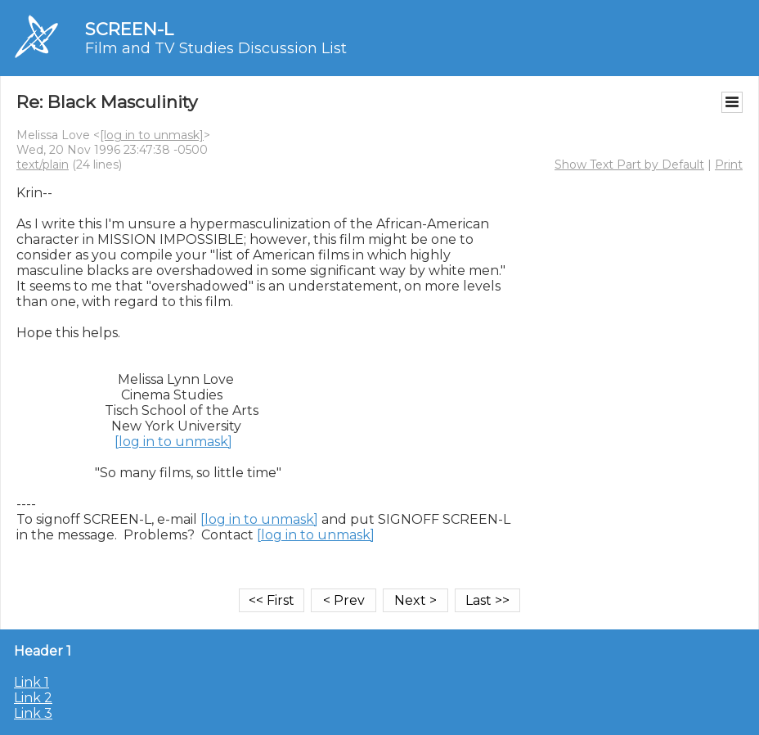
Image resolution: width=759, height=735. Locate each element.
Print (729, 164)
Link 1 (31, 682)
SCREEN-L (129, 29)
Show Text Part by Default (629, 164)
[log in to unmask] (152, 135)
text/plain (42, 164)
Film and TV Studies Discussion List (216, 48)
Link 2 (33, 698)
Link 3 (33, 713)
